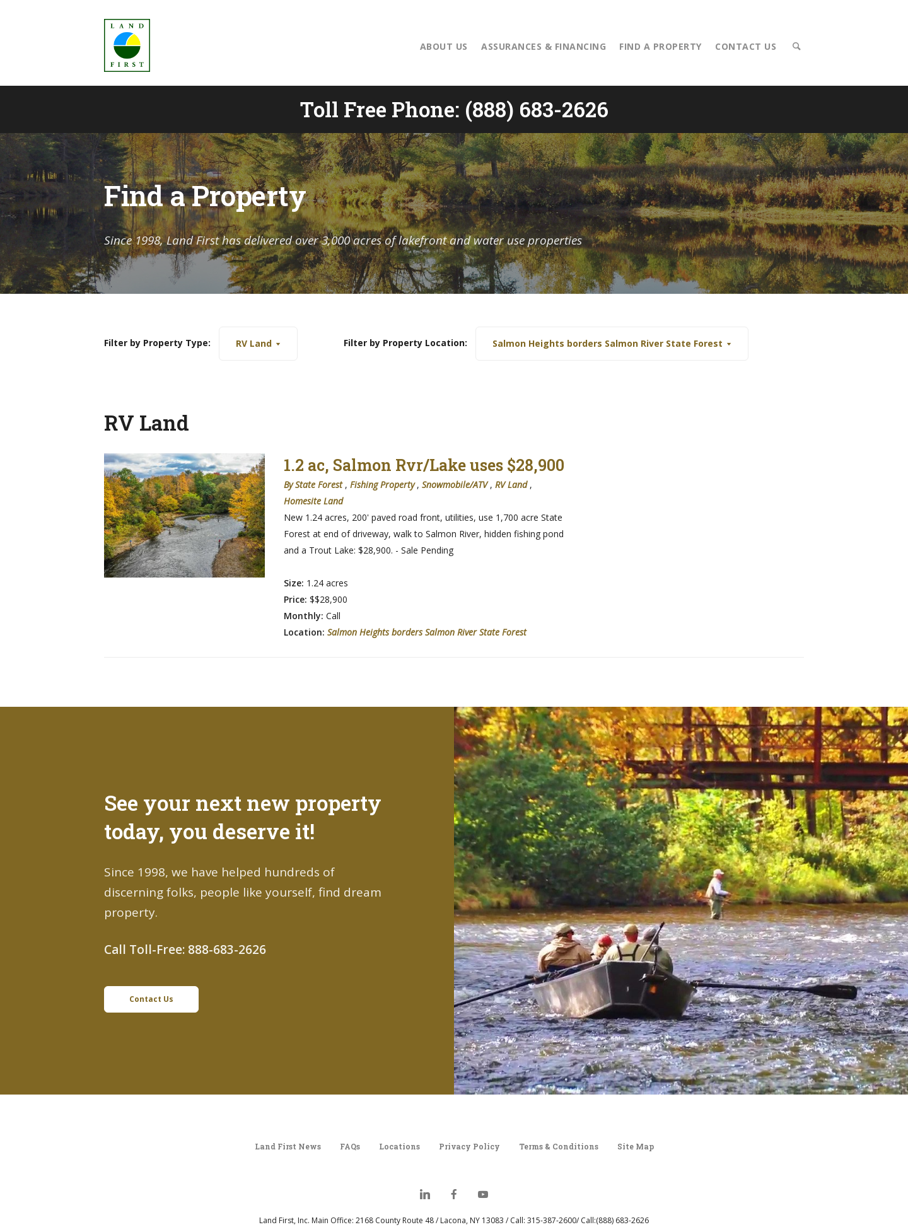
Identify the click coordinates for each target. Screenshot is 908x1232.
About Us (444, 46)
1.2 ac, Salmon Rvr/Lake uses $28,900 (424, 465)
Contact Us (745, 46)
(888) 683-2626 (536, 109)
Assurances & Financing (543, 46)
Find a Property (660, 46)
